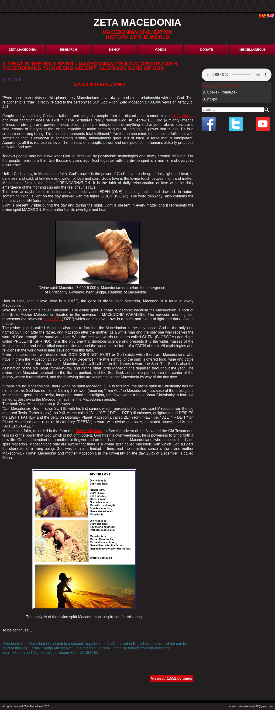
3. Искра (210, 99)
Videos (160, 49)
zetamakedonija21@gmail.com (255, 706)
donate (206, 49)
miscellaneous (252, 49)
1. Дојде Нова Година (221, 85)
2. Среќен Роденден (220, 92)
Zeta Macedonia (22, 49)
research (68, 49)
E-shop (114, 49)
